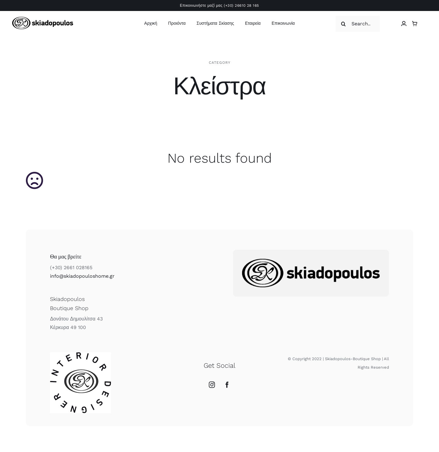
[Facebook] (227, 385)
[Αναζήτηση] (344, 24)
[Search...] (358, 24)
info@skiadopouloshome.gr (82, 276)
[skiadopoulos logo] (42, 19)
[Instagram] (212, 385)
